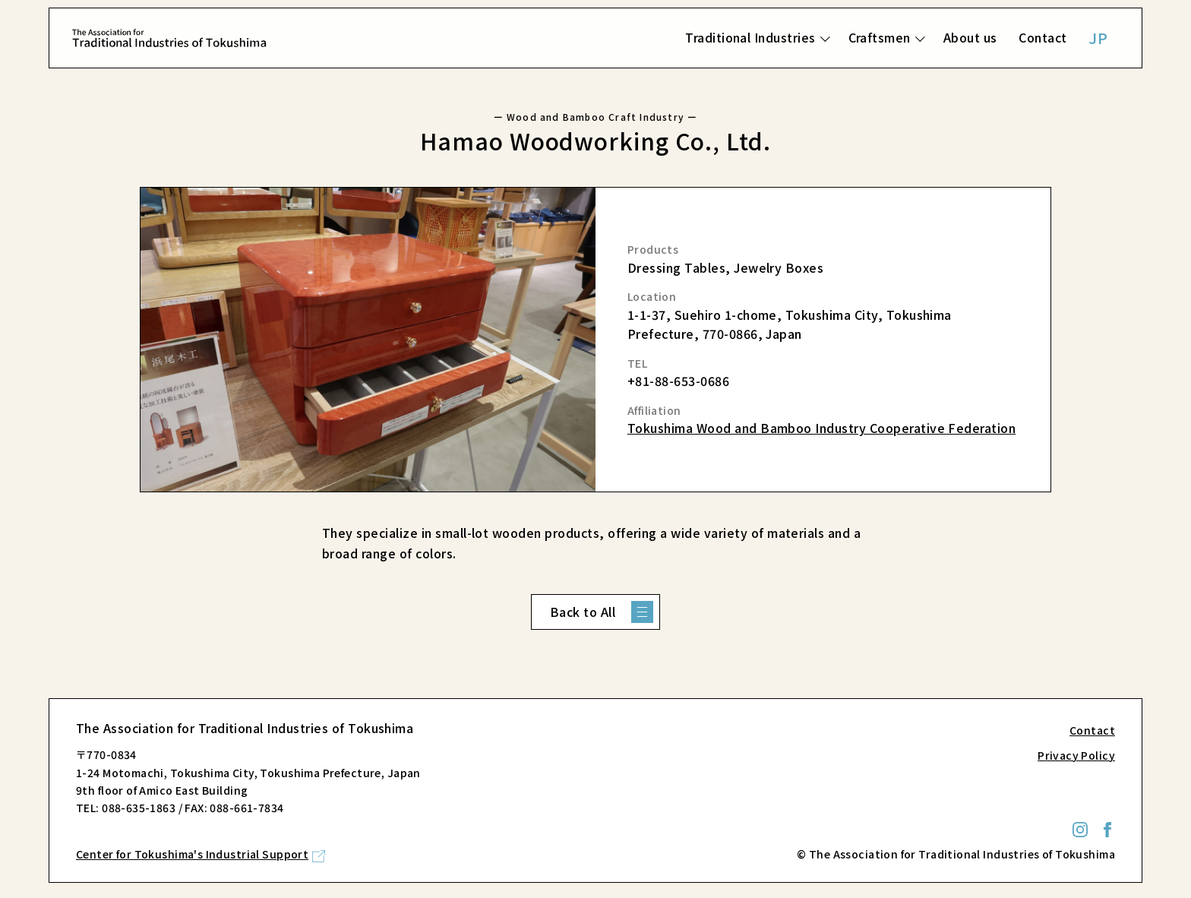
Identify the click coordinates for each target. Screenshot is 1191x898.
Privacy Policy (1076, 755)
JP (1097, 38)
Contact (1042, 37)
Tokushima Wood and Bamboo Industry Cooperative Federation (821, 428)
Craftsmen (879, 37)
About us (970, 37)
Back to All (582, 611)
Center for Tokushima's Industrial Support (192, 854)
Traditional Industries (750, 37)
